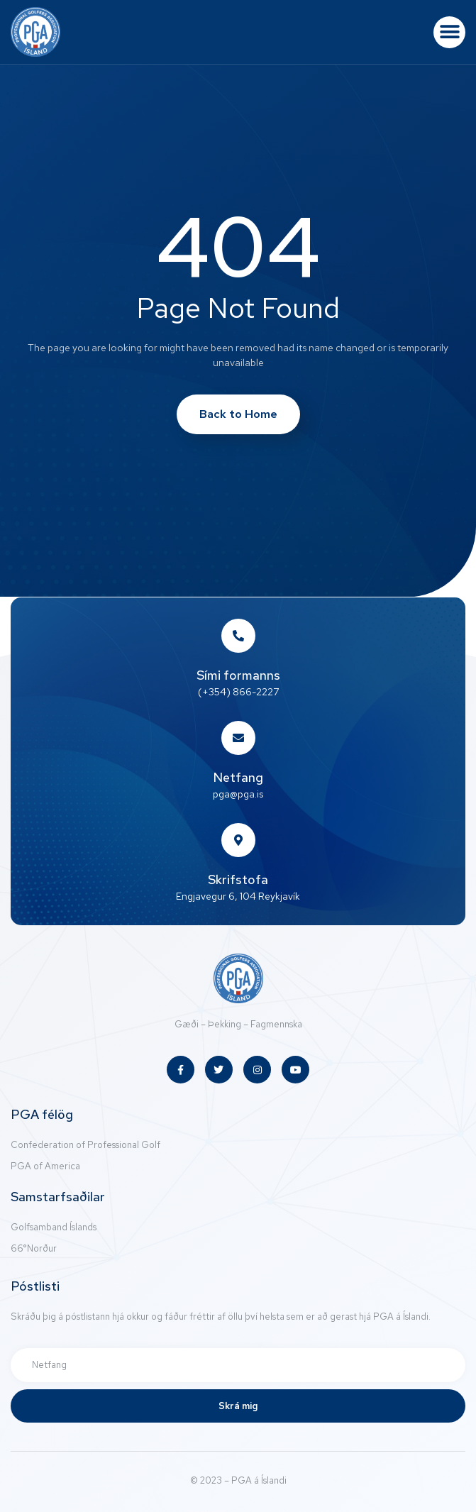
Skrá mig (238, 1406)
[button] (449, 32)
